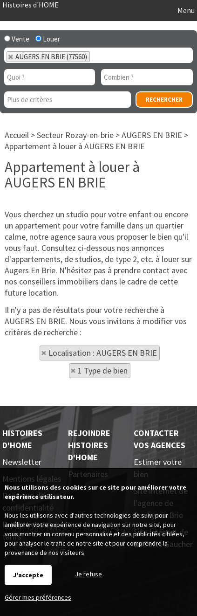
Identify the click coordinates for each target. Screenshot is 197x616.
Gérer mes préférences (38, 597)
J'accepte (28, 575)
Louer (47, 39)
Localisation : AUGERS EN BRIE (102, 352)
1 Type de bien (103, 370)
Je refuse (88, 574)
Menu (185, 10)
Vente (16, 39)
